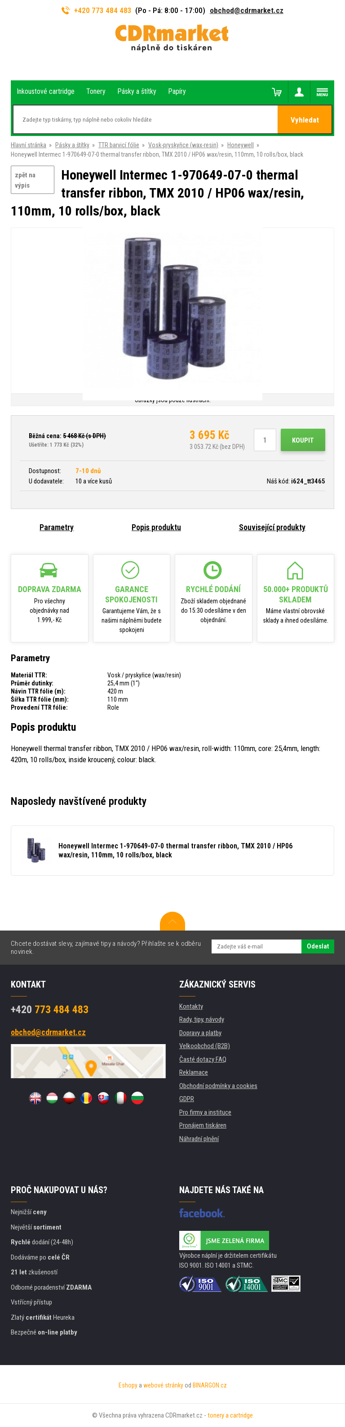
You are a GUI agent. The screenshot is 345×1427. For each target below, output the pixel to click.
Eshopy (128, 1385)
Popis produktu (156, 527)
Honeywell (240, 145)
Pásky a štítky (72, 145)
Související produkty (272, 527)
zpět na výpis (25, 180)
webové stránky (163, 1385)
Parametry (57, 527)
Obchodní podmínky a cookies (218, 1086)
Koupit (303, 440)
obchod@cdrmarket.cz (246, 10)
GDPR (186, 1099)
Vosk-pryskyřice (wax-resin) (183, 145)
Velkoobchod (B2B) (204, 1046)
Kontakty (191, 1006)
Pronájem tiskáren (202, 1125)
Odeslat (318, 946)
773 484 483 (49, 1009)
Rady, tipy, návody (201, 1019)
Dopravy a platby (200, 1033)
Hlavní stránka (28, 145)
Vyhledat (305, 119)
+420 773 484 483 (97, 10)
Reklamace (193, 1072)
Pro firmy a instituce (205, 1112)
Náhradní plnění (199, 1139)
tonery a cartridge (230, 1415)
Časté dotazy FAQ (202, 1059)
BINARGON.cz (210, 1385)
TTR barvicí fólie (118, 145)
